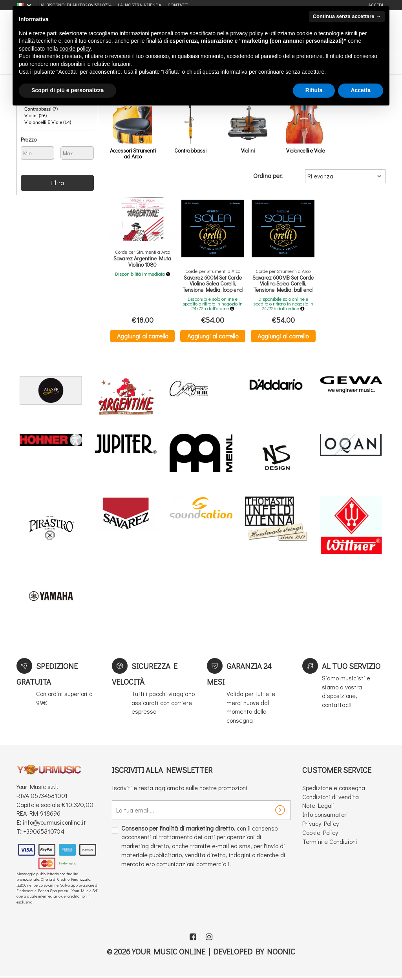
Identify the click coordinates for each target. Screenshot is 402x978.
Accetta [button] (361, 90)
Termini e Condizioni (329, 841)
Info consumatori (325, 814)
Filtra (57, 182)
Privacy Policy (320, 823)
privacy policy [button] (246, 33)
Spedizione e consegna (333, 787)
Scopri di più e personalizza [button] (67, 90)
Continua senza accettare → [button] (347, 16)
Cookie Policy (320, 832)
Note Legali (318, 805)
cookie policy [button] (75, 48)
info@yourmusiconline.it (54, 822)
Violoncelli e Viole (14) (47, 122)
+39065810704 (43, 831)
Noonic (281, 951)
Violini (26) (35, 115)
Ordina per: (268, 175)
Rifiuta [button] (314, 90)
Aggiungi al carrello (142, 336)
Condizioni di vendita (330, 797)
